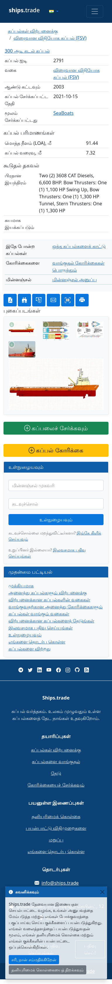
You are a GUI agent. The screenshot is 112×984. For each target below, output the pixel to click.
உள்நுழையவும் (56, 519)
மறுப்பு (56, 840)
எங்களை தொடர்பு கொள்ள (36, 641)
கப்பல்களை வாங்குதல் (56, 761)
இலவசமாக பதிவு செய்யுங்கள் (40, 627)
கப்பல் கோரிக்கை (56, 450)
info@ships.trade (60, 883)
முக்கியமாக (21, 585)
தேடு (56, 773)
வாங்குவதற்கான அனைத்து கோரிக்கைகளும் (55, 606)
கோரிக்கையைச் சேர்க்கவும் (55, 785)
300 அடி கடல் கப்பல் (27, 51)
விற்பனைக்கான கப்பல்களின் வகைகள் (49, 599)
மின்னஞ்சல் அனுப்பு (74, 279)
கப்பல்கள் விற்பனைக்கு (33, 31)
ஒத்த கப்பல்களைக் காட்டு (79, 246)
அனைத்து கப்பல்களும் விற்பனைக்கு (47, 592)
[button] (53, 11)
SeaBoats (63, 113)
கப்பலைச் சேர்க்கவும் (55, 428)
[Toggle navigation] (94, 11)
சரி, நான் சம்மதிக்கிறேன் (33, 959)
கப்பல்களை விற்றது (29, 648)
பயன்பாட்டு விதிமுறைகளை (56, 828)
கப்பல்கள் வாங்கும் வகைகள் (38, 613)
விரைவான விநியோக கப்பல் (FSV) (50, 38)
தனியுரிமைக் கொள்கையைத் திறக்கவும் (47, 970)
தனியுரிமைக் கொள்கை (56, 816)
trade (24, 10)
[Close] (102, 892)
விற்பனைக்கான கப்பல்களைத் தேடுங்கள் (51, 620)
